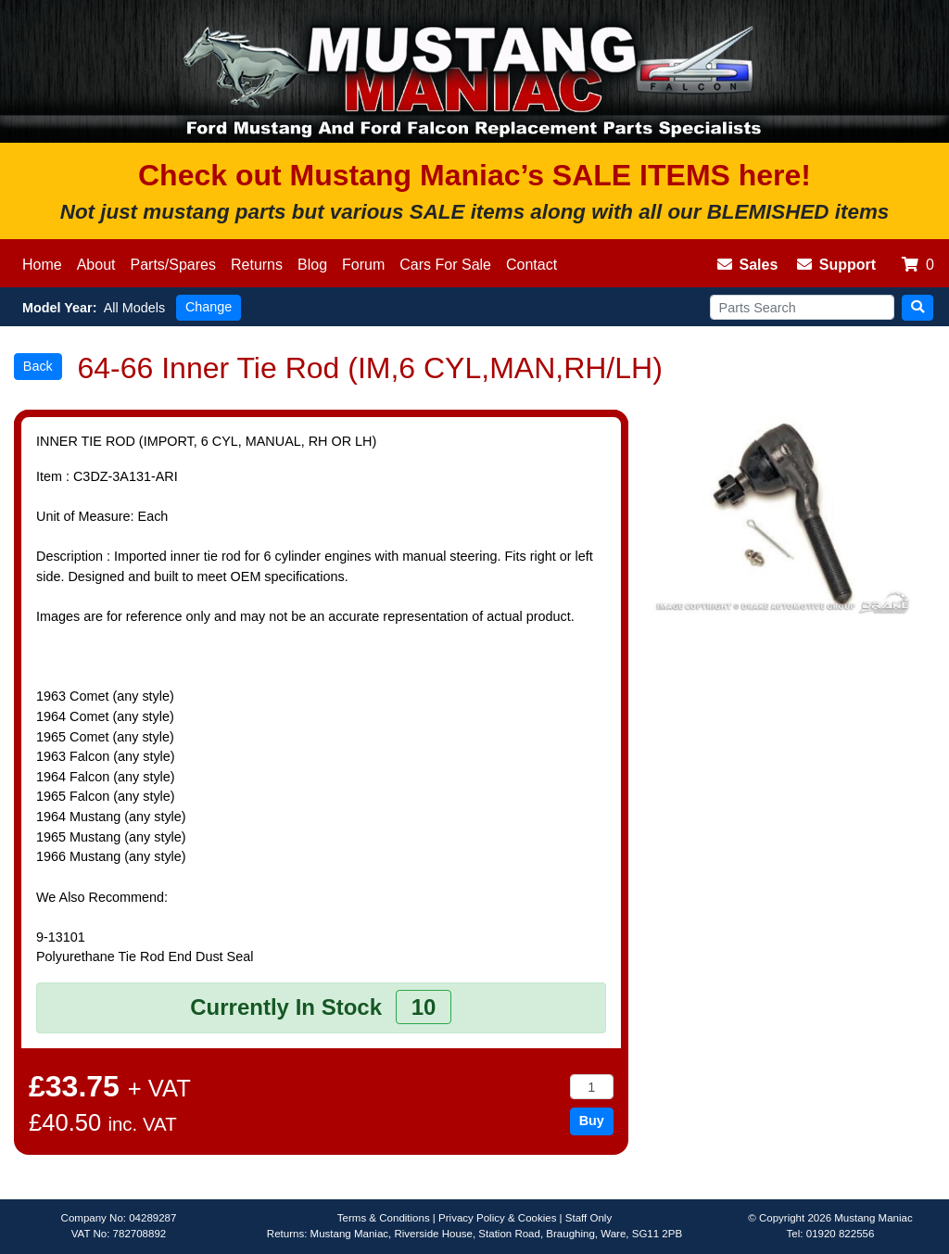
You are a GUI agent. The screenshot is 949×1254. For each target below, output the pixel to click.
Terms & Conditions (383, 1217)
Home (42, 264)
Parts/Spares (173, 264)
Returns (257, 264)
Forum (363, 264)
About (96, 264)
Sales (747, 264)
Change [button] (208, 306)
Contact (531, 264)
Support (836, 264)
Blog (312, 264)
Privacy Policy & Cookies (497, 1217)
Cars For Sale (445, 264)
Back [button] (38, 366)
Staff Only (588, 1217)
